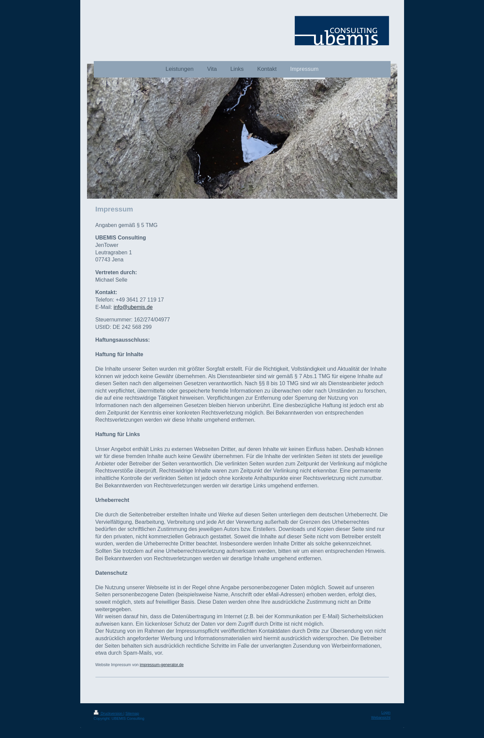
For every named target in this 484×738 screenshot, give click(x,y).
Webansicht (380, 717)
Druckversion (108, 713)
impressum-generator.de (161, 664)
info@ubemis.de (133, 307)
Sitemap (132, 713)
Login (386, 712)
